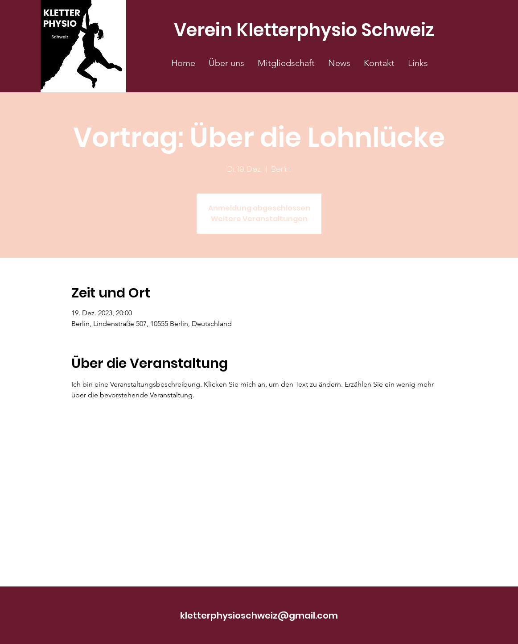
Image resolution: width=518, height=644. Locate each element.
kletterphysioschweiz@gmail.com (259, 615)
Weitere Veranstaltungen (259, 219)
